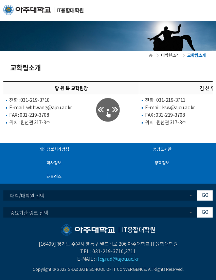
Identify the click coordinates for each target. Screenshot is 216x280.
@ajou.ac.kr (182, 108)
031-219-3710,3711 (114, 252)
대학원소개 (170, 55)
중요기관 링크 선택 (29, 212)
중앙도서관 (162, 149)
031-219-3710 (35, 100)
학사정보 (54, 163)
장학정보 (162, 163)
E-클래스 (54, 176)
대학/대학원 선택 (27, 195)
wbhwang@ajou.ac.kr (49, 108)
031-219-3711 (170, 100)
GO (205, 195)
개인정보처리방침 (54, 149)
